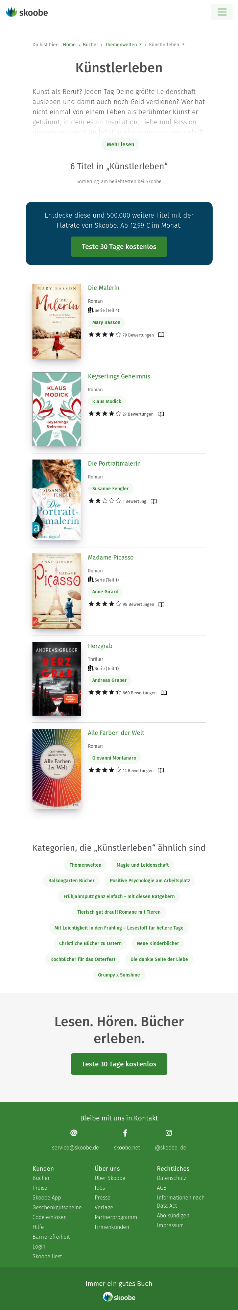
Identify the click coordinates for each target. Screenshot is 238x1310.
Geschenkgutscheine (56, 1207)
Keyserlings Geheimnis (119, 376)
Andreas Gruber (109, 680)
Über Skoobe (110, 1178)
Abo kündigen (173, 1215)
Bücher (90, 45)
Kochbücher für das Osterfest (82, 959)
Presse (103, 1197)
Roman (95, 301)
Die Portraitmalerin (114, 463)
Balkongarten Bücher (71, 881)
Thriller (95, 659)
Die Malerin (104, 288)
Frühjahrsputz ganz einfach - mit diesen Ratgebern (119, 896)
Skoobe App (46, 1197)
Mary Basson (106, 322)
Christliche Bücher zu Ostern (90, 943)
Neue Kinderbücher (158, 943)
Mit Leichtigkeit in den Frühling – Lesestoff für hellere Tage (119, 928)
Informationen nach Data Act (181, 1201)
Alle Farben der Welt (116, 733)
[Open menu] (222, 12)
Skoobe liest (47, 1256)
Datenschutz (171, 1178)
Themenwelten (121, 45)
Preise (39, 1188)
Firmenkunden (112, 1227)
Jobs (100, 1188)
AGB (162, 1188)
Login (38, 1246)
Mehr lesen (120, 144)
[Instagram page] (170, 1140)
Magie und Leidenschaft (143, 865)
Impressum (170, 1225)
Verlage (104, 1207)
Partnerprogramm (116, 1217)
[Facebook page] (127, 1140)
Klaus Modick (106, 401)
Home (69, 45)
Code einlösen (49, 1217)
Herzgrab (100, 646)
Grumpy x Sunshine (119, 975)
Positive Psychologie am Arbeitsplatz (150, 881)
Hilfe (38, 1227)
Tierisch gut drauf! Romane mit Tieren (119, 912)
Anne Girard (105, 592)
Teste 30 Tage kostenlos (119, 247)
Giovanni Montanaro (114, 758)
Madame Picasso (111, 557)
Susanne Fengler (110, 489)
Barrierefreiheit (51, 1237)
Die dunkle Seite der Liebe (159, 959)
